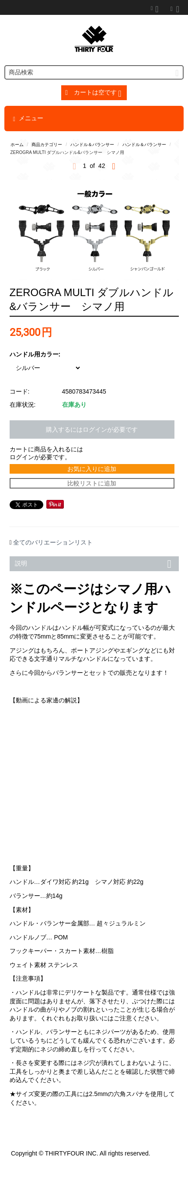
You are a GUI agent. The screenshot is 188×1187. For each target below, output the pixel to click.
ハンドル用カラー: (35, 354)
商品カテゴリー (46, 144)
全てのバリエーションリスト (53, 542)
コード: (20, 391)
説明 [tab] (94, 563)
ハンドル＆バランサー (92, 144)
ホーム (17, 144)
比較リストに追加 (91, 483)
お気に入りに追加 (91, 468)
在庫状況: (23, 404)
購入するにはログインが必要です (92, 429)
